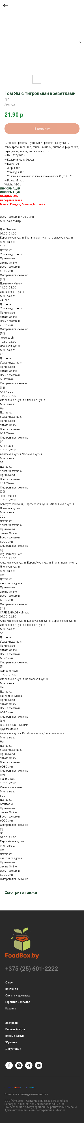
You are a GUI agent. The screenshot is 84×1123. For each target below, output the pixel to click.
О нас (9, 982)
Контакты (11, 989)
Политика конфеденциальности (26, 1094)
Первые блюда (15, 1029)
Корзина (10, 1008)
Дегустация (13, 1048)
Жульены (11, 1042)
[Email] (38, 1068)
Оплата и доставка (17, 995)
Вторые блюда (14, 1035)
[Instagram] (19, 1068)
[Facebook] (9, 1068)
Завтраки (11, 1022)
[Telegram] (28, 1068)
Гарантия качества (17, 1002)
